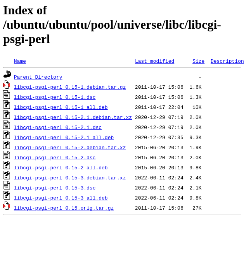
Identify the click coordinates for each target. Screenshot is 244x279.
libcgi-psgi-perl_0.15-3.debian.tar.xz (70, 177)
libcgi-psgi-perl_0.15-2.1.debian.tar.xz (73, 117)
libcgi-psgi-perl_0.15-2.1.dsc (58, 127)
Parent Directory (38, 76)
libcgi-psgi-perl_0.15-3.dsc (55, 187)
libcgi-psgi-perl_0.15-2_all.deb (61, 167)
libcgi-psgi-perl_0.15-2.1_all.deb (64, 137)
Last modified (154, 60)
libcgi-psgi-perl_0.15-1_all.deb (61, 106)
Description (227, 60)
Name (20, 60)
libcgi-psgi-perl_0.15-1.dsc (55, 96)
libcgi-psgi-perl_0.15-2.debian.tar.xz (70, 147)
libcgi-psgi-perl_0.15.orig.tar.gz (64, 207)
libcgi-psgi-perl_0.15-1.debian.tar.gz (70, 86)
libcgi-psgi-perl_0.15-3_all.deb (61, 197)
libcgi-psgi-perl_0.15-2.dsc (55, 157)
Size (198, 60)
